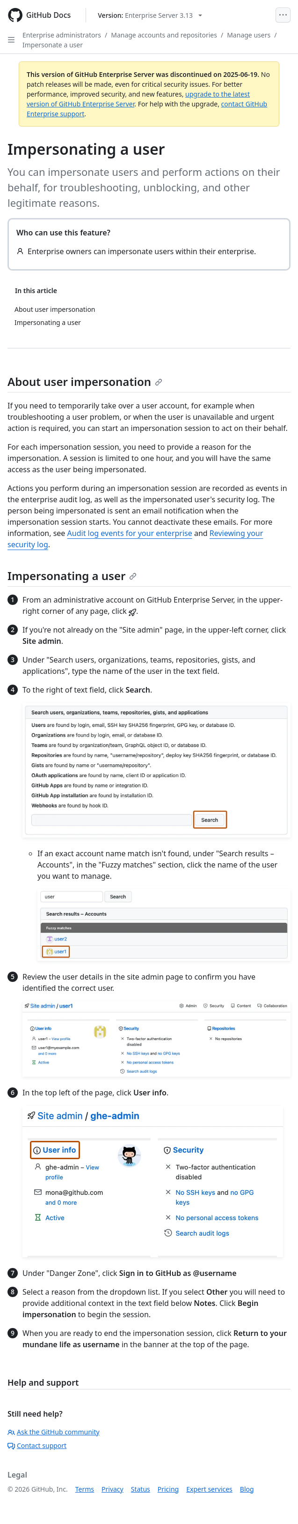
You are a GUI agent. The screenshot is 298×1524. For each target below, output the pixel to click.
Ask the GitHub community (53, 1431)
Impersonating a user (72, 575)
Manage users (248, 34)
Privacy (113, 1489)
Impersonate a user (52, 44)
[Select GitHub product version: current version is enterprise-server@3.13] (150, 15)
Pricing (168, 1489)
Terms (84, 1489)
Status (140, 1489)
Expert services (209, 1489)
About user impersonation (84, 381)
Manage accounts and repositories (164, 34)
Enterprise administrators (61, 34)
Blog (247, 1489)
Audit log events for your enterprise (129, 533)
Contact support (36, 1445)
